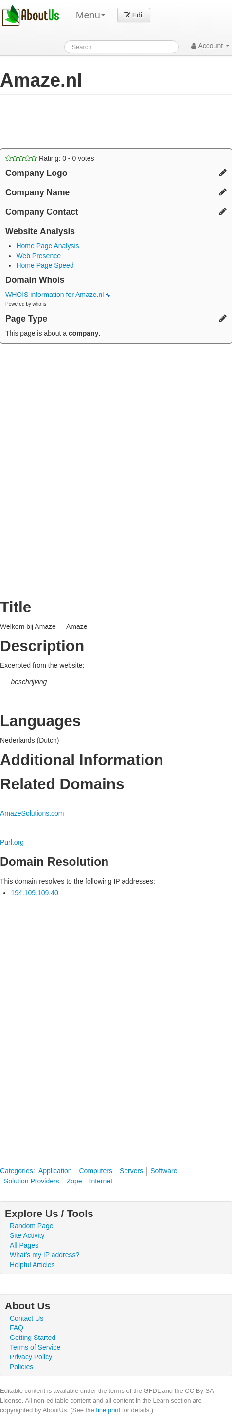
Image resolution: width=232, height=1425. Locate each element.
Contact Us (26, 1318)
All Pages (24, 1245)
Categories (16, 1171)
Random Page (32, 1226)
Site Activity (27, 1235)
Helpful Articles (32, 1265)
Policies (21, 1367)
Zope (74, 1181)
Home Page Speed (44, 265)
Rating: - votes (49, 158)
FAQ (16, 1328)
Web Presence (38, 256)
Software (163, 1171)
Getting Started (32, 1337)
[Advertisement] (78, 121)
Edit (134, 15)
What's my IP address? (44, 1255)
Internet (100, 1181)
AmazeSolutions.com (32, 813)
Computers (95, 1171)
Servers (131, 1171)
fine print (108, 1410)
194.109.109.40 (34, 893)
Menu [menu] (90, 15)
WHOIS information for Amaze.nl (57, 294)
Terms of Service (35, 1347)
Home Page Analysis (47, 246)
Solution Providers (31, 1181)
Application (55, 1171)
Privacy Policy (31, 1357)
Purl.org (12, 842)
